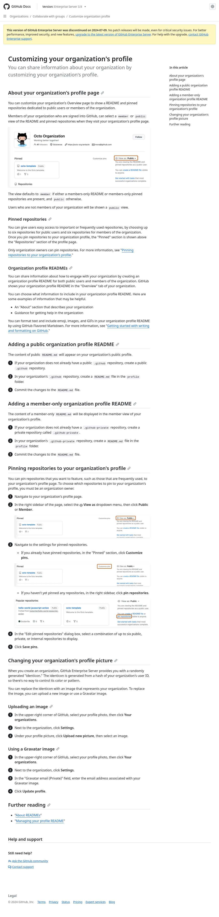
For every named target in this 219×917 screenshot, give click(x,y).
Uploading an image (30, 706)
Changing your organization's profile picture (62, 660)
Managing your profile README (40, 821)
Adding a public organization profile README (63, 344)
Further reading (29, 804)
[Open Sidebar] (5, 16)
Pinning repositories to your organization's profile (69, 468)
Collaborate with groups (49, 16)
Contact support (21, 867)
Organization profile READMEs (40, 268)
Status (66, 902)
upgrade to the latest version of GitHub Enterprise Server (113, 34)
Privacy (53, 902)
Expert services (96, 902)
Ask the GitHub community (28, 861)
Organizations (19, 16)
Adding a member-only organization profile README (72, 403)
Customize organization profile (89, 16)
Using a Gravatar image (33, 749)
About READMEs (28, 815)
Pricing (77, 902)
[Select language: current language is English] (212, 6)
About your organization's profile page (56, 92)
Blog (112, 902)
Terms (42, 902)
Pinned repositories (30, 219)
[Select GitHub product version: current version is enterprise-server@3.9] (64, 6)
